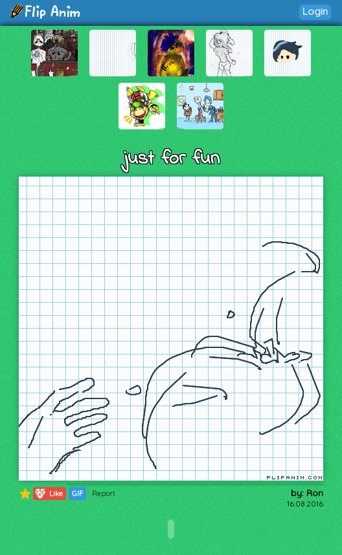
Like (48, 493)
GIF (77, 493)
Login (315, 11)
